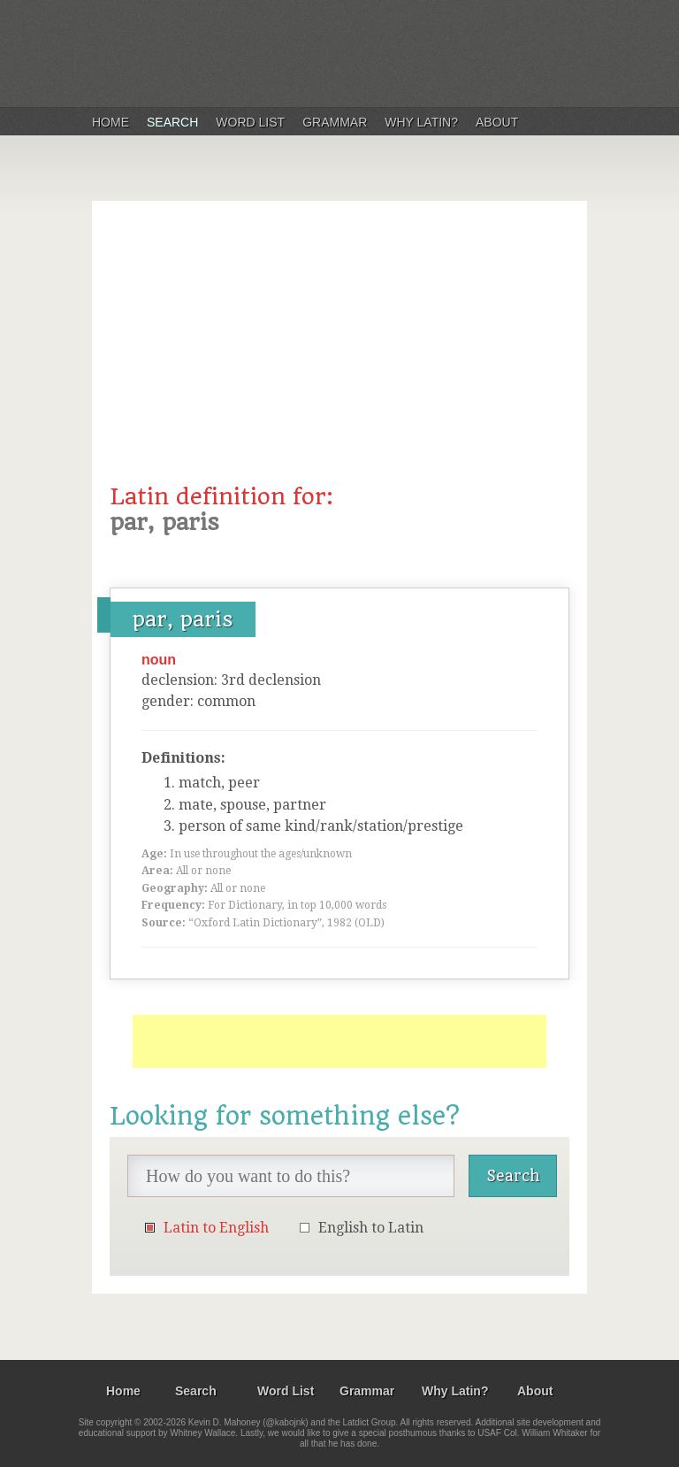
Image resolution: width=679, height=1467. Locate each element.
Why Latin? (421, 122)
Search (172, 122)
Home (110, 122)
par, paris (183, 619)
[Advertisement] (339, 351)
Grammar (334, 122)
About (497, 122)
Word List (250, 122)
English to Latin (370, 1227)
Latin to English (216, 1227)
